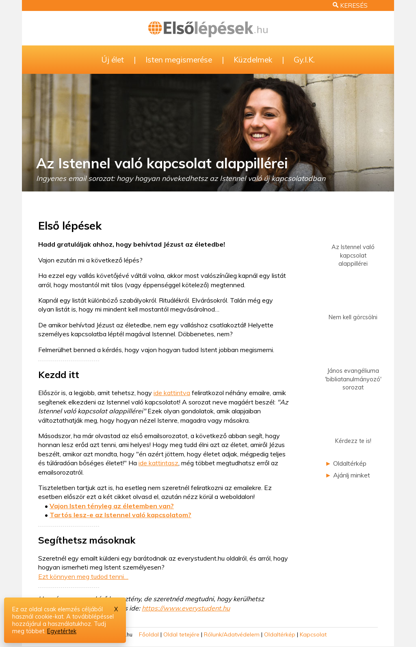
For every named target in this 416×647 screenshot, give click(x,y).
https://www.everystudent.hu (186, 608)
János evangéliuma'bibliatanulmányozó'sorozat (353, 367)
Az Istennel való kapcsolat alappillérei (162, 163)
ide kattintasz (158, 463)
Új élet (112, 59)
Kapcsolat (313, 634)
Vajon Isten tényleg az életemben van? (112, 506)
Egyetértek (61, 631)
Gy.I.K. (304, 59)
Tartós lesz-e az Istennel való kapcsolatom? (120, 515)
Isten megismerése (178, 59)
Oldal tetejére (181, 634)
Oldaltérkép (349, 463)
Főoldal (149, 634)
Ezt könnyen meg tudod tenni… (83, 576)
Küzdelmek (253, 59)
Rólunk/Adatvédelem (232, 634)
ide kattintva (172, 393)
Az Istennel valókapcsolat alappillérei (353, 244)
